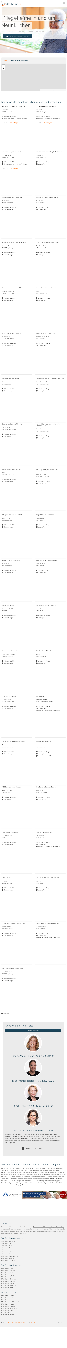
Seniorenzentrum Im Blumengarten (46, 333)
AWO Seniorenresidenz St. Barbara (46, 605)
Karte (5, 60)
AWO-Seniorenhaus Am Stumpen (12, 968)
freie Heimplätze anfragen (19, 60)
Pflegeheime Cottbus (7, 1283)
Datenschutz (26, 1322)
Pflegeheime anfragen (33, 1030)
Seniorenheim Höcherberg (10, 379)
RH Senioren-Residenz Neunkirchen (13, 923)
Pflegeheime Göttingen (8, 1285)
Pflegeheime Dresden (8, 1271)
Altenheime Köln (6, 1244)
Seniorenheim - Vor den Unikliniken (47, 288)
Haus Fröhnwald (7, 878)
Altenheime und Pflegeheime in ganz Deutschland (48, 1227)
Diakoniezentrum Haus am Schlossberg (14, 288)
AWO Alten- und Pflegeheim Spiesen (47, 560)
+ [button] (3, 66)
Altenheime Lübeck (7, 1252)
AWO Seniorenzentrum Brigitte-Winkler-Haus (49, 152)
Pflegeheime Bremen (8, 1296)
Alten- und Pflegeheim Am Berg (12, 469)
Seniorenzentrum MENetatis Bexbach (47, 923)
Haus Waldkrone (41, 696)
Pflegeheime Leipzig (7, 1275)
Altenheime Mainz (6, 1250)
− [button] (3, 68)
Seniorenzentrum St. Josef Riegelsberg (14, 242)
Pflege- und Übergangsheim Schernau (14, 742)
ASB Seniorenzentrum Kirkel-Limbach (47, 878)
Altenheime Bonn (6, 1246)
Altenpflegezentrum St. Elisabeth (12, 515)
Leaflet (42, 90)
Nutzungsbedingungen (35, 1322)
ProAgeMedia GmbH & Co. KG (15, 1322)
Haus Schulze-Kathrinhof (9, 696)
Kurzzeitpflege (41, 164)
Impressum (44, 1322)
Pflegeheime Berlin (7, 1269)
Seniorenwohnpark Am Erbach (11, 152)
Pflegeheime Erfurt (7, 1298)
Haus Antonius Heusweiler (10, 832)
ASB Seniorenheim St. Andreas (11, 333)
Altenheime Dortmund (8, 1248)
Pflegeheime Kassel (7, 1287)
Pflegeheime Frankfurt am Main (11, 1302)
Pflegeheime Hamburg (8, 1273)
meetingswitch (48, 90)
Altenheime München (8, 1241)
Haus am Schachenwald (43, 742)
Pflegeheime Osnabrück (8, 1314)
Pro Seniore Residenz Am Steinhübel (13, 106)
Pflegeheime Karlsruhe (8, 1300)
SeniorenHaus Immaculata (10, 651)
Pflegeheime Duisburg (8, 1306)
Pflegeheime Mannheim (8, 1279)
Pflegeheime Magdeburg (9, 1308)
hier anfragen (14, 123)
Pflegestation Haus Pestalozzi (45, 515)
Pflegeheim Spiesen (8, 605)
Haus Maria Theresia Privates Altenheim (48, 197)
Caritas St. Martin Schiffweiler (11, 560)
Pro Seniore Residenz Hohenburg (46, 106)
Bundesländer (34, 1229)
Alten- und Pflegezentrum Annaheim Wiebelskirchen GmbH (47, 470)
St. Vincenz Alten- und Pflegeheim (12, 424)
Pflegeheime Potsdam (8, 1304)
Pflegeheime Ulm (6, 1312)
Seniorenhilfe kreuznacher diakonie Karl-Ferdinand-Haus (48, 425)
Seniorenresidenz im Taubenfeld (12, 197)
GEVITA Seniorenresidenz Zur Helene (47, 242)
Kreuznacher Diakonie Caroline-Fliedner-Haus (50, 379)
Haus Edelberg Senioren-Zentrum (46, 787)
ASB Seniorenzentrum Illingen (11, 787)
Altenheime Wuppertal (8, 1254)
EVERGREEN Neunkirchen (44, 832)
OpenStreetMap (56, 90)
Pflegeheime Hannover (8, 1277)
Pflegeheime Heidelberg (8, 1281)
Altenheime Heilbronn (8, 1260)
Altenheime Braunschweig (9, 1256)
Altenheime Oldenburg (8, 1258)
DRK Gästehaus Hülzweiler (44, 651)
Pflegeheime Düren (7, 1310)
